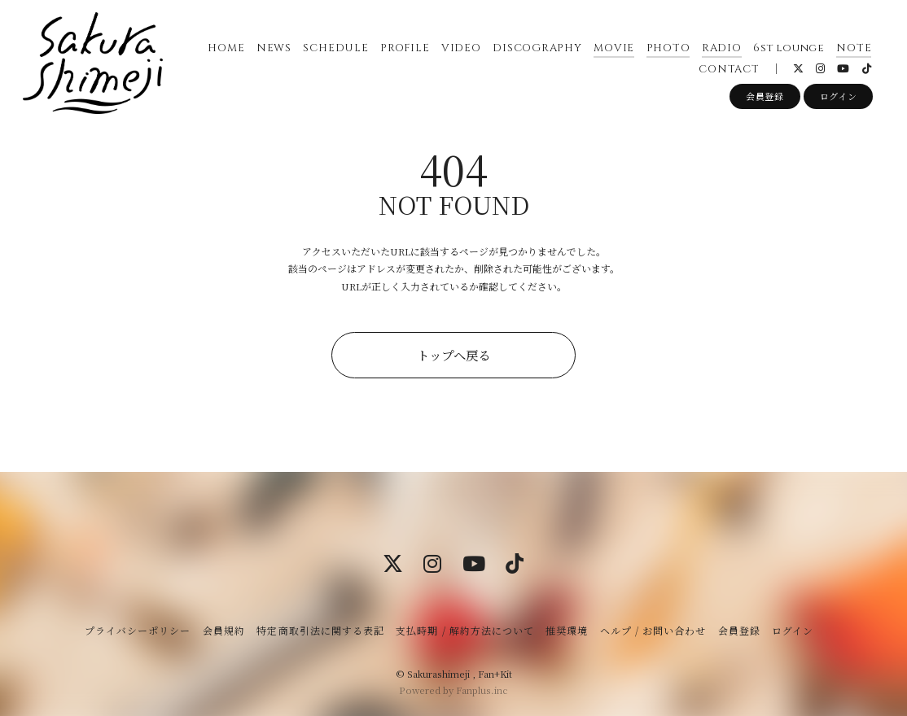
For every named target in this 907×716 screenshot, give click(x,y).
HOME (226, 48)
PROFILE (404, 48)
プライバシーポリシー (138, 630)
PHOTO (668, 48)
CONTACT (729, 69)
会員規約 (224, 630)
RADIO (722, 48)
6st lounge (789, 48)
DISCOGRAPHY (537, 48)
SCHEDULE (335, 48)
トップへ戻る (453, 355)
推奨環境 (567, 630)
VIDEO (461, 48)
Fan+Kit (495, 673)
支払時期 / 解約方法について (465, 630)
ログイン (838, 96)
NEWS (273, 48)
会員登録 (765, 96)
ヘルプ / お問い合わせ (653, 630)
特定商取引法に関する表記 (319, 630)
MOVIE (614, 48)
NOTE (853, 48)
